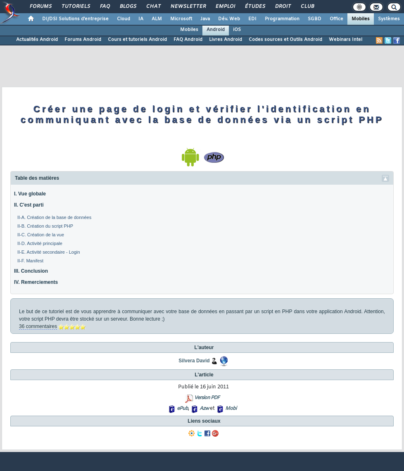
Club (306, 6)
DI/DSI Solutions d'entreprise (75, 19)
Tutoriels (75, 6)
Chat (153, 6)
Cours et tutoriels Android (137, 40)
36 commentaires (38, 326)
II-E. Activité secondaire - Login (48, 252)
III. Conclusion (31, 271)
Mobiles (361, 19)
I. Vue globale (30, 194)
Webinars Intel (345, 40)
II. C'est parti (29, 205)
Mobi (230, 408)
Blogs (128, 6)
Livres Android (225, 40)
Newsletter (187, 6)
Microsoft (181, 19)
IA (140, 19)
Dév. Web (229, 19)
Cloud (123, 19)
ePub (182, 408)
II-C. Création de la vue (40, 234)
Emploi (224, 6)
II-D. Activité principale (39, 243)
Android (216, 30)
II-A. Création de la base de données (54, 217)
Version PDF (206, 398)
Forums (40, 6)
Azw (204, 408)
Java (205, 19)
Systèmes (389, 19)
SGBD (314, 19)
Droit (282, 6)
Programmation (282, 19)
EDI (252, 19)
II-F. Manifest (30, 260)
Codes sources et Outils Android (285, 40)
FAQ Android (187, 40)
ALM (157, 19)
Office (336, 19)
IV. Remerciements (36, 282)
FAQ (104, 6)
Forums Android (82, 40)
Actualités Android (37, 40)
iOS (237, 30)
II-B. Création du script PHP (45, 226)
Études (255, 6)
